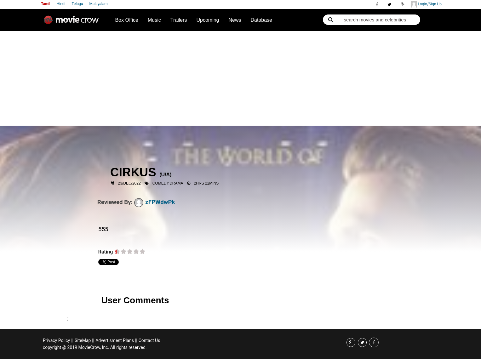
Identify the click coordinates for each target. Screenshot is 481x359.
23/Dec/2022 (129, 183)
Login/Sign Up (426, 4)
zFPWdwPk (154, 202)
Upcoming (207, 20)
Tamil (45, 4)
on (117, 251)
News (235, 20)
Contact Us (149, 340)
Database (261, 20)
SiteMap (83, 340)
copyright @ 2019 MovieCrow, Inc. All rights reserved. (95, 347)
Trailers (178, 20)
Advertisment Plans (114, 340)
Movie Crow (73, 22)
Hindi (61, 4)
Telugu (77, 4)
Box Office (126, 20)
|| (72, 340)
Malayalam (98, 4)
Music (154, 20)
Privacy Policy (56, 340)
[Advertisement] (240, 78)
